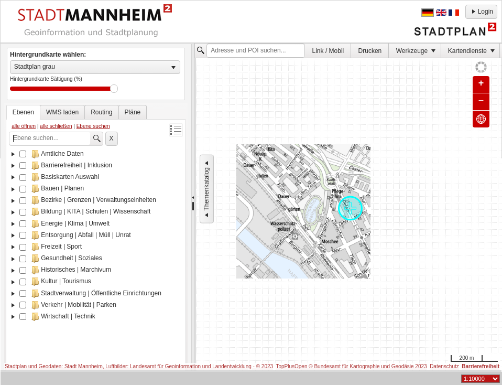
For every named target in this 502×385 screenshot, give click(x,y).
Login (481, 11)
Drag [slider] (114, 88)
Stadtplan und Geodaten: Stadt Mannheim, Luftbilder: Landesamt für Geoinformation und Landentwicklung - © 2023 (139, 366)
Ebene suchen (93, 126)
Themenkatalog (206, 189)
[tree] (96, 261)
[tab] (23, 112)
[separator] (193, 207)
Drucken (370, 51)
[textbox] (255, 51)
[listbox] (95, 67)
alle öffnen (24, 126)
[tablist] (96, 241)
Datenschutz (444, 366)
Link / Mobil (328, 51)
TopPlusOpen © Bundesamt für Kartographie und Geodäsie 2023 (351, 366)
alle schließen (56, 126)
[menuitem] (328, 51)
